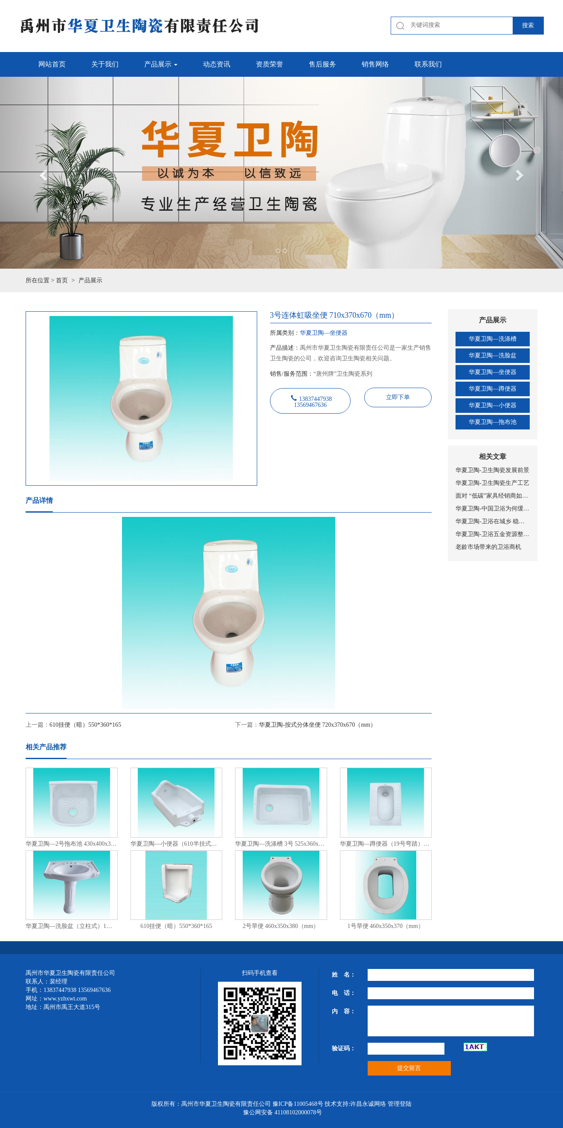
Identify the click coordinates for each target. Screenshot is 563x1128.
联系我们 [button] (428, 64)
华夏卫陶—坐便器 (493, 372)
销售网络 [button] (375, 64)
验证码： (344, 1048)
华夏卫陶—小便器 (493, 405)
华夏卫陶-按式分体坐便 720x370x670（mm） (317, 725)
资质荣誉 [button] (269, 64)
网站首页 (52, 64)
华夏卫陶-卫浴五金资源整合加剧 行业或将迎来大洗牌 (493, 534)
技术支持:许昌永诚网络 (355, 1104)
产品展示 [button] (160, 64)
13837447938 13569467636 (313, 400)
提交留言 (409, 1068)
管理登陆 (400, 1104)
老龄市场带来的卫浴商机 (488, 547)
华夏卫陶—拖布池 (493, 422)
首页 (62, 280)
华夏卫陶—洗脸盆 (493, 355)
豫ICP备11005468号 (298, 1104)
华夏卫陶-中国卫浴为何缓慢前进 (493, 508)
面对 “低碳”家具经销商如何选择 (493, 496)
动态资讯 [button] (216, 64)
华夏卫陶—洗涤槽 (493, 339)
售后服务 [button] (322, 64)
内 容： (344, 1011)
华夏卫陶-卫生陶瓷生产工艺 (492, 483)
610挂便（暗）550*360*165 (85, 725)
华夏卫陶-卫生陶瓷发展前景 (492, 470)
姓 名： (344, 974)
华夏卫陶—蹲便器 (493, 389)
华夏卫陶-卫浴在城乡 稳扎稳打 (493, 521)
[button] (42, 173)
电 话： (344, 993)
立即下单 (398, 397)
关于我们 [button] (105, 64)
